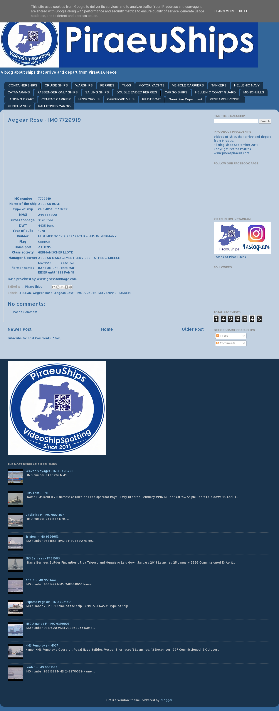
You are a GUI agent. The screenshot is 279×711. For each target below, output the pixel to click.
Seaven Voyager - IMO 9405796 (49, 471)
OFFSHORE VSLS (120, 99)
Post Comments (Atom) (44, 338)
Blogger (166, 700)
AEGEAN (25, 293)
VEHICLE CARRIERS (188, 85)
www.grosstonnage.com (57, 279)
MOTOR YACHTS (152, 85)
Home (107, 329)
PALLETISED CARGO (54, 106)
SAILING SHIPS (97, 92)
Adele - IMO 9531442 (41, 580)
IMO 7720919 (106, 293)
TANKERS (219, 85)
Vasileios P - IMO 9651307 (44, 515)
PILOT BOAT (151, 99)
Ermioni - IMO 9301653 (42, 536)
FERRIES (107, 85)
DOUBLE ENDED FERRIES (136, 92)
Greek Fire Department (185, 99)
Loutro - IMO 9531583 (41, 667)
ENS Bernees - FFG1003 (42, 558)
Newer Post (20, 329)
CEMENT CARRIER (56, 99)
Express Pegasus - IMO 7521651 (48, 602)
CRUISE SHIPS (56, 85)
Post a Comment (25, 312)
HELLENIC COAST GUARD (215, 92)
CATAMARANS (19, 92)
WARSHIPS (83, 85)
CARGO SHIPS (176, 92)
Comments (225, 343)
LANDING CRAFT (21, 99)
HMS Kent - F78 (36, 493)
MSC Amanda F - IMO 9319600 (47, 623)
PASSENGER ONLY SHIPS (57, 92)
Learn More (225, 11)
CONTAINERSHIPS (22, 85)
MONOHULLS (253, 92)
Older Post (193, 329)
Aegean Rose (42, 293)
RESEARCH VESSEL (225, 99)
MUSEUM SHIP (19, 106)
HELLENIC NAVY (247, 85)
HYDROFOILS (89, 99)
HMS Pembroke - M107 (41, 645)
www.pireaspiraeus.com (231, 153)
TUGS (126, 85)
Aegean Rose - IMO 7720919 (75, 293)
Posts (222, 336)
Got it (244, 11)
